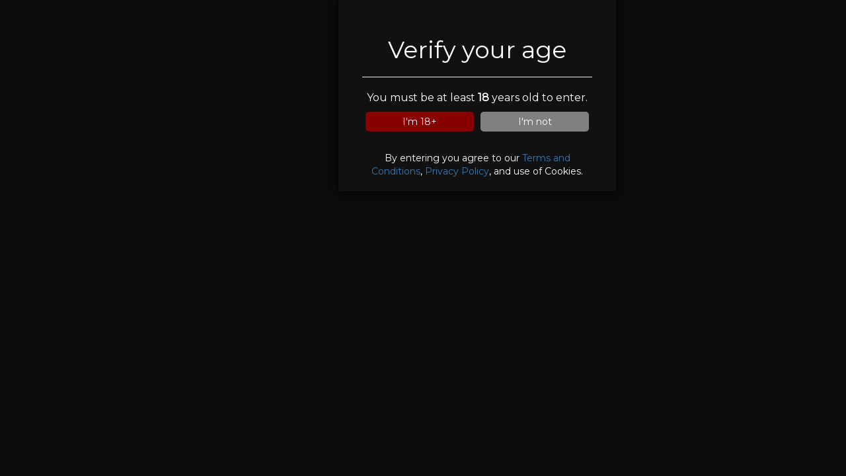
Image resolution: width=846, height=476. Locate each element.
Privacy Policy (457, 171)
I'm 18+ (420, 122)
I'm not (535, 122)
